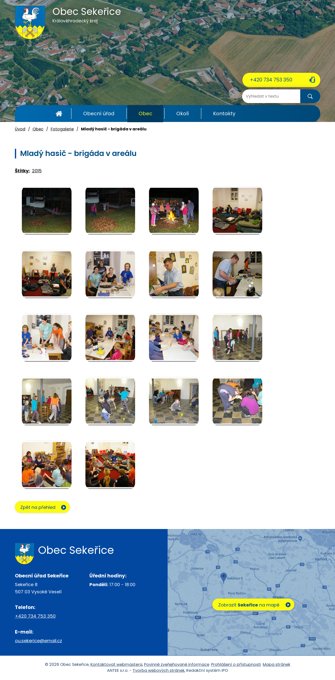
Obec (145, 113)
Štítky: (22, 171)
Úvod (59, 113)
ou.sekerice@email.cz (38, 641)
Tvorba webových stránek (159, 671)
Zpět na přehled (39, 507)
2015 (37, 171)
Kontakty (224, 113)
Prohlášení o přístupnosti (236, 665)
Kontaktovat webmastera (116, 665)
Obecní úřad (98, 113)
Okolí (182, 113)
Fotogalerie (62, 129)
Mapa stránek (276, 665)
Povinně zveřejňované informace (176, 665)
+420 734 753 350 (271, 79)
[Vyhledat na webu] (262, 96)
